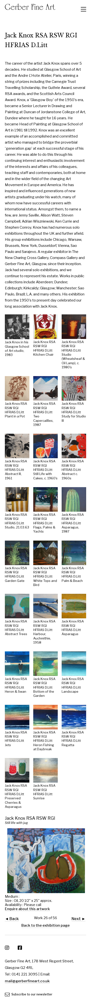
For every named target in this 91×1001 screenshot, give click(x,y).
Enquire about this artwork (27, 909)
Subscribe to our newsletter (28, 994)
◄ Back (12, 918)
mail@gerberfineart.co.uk (27, 981)
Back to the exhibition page (45, 925)
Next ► (78, 918)
